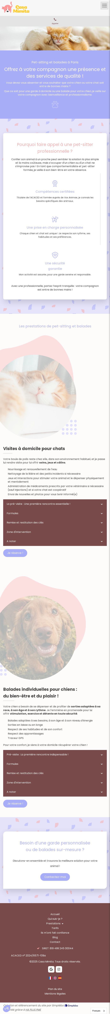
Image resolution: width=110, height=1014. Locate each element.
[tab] (55, 504)
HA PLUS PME (33, 1010)
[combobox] (99, 1011)
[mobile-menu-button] (104, 6)
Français (96, 1011)
